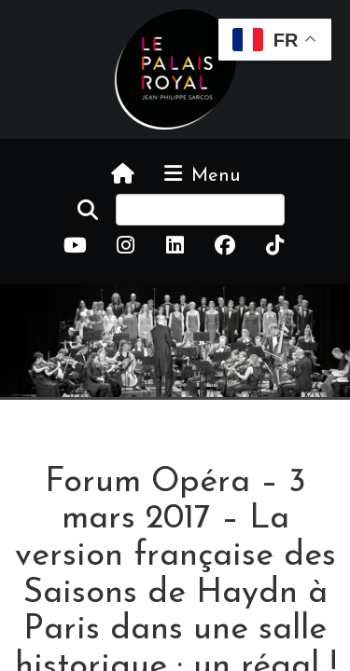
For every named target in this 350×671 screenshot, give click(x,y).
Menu (201, 174)
